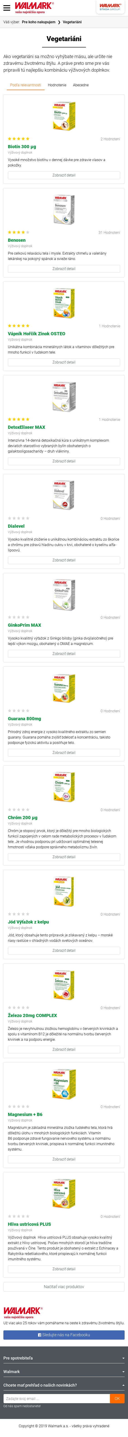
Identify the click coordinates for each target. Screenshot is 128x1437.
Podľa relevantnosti (25, 85)
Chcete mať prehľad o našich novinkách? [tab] (64, 1385)
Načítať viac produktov (64, 1286)
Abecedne (81, 85)
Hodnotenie (57, 85)
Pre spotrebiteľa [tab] (64, 1358)
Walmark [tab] (64, 1371)
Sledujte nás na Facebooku (64, 1335)
